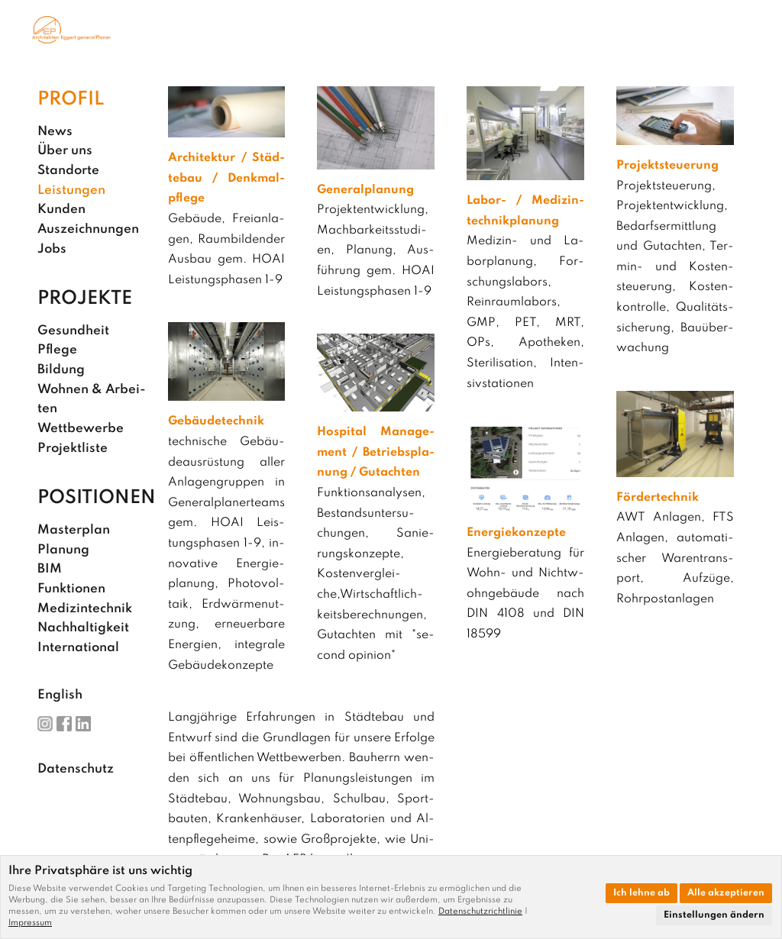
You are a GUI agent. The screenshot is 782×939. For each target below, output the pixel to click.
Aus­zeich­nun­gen (88, 229)
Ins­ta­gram (45, 723)
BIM (49, 569)
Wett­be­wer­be (80, 428)
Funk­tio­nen (71, 588)
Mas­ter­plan (73, 530)
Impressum (30, 923)
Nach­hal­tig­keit (83, 627)
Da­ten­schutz (75, 769)
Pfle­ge (57, 350)
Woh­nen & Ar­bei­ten (91, 399)
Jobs (51, 249)
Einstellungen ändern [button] (714, 915)
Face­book (64, 723)
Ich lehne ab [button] (641, 893)
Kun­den (61, 209)
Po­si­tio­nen (96, 498)
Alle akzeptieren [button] (725, 893)
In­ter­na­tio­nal (78, 647)
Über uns (64, 150)
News (55, 131)
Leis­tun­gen (71, 190)
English (59, 695)
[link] (483, 911)
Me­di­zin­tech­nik (84, 608)
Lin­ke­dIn (83, 723)
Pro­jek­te (84, 298)
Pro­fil (70, 99)
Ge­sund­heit (73, 330)
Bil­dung (61, 369)
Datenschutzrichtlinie (480, 911)
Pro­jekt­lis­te (72, 448)
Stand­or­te (68, 170)
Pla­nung (63, 550)
